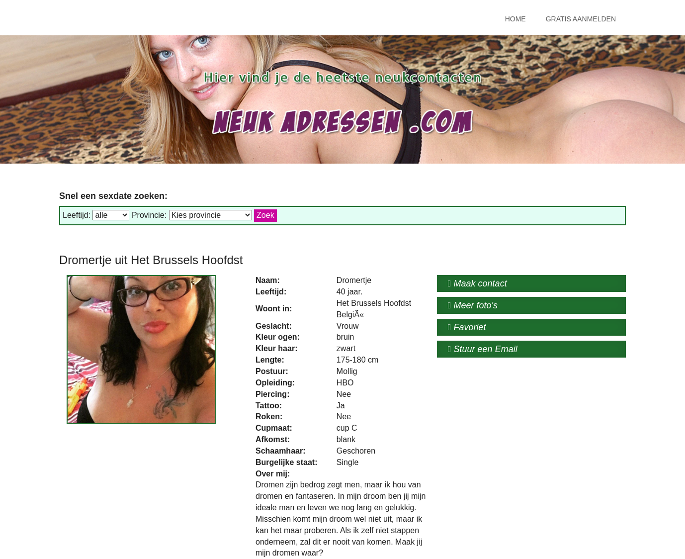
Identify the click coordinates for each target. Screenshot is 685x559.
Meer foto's (473, 305)
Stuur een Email (482, 349)
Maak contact (477, 283)
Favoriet (467, 327)
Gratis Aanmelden (581, 19)
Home (515, 19)
